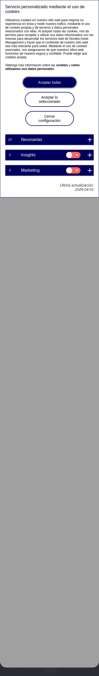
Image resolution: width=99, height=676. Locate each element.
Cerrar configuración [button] (49, 118)
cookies (62, 65)
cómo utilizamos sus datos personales (42, 67)
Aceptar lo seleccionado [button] (49, 99)
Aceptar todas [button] (49, 82)
